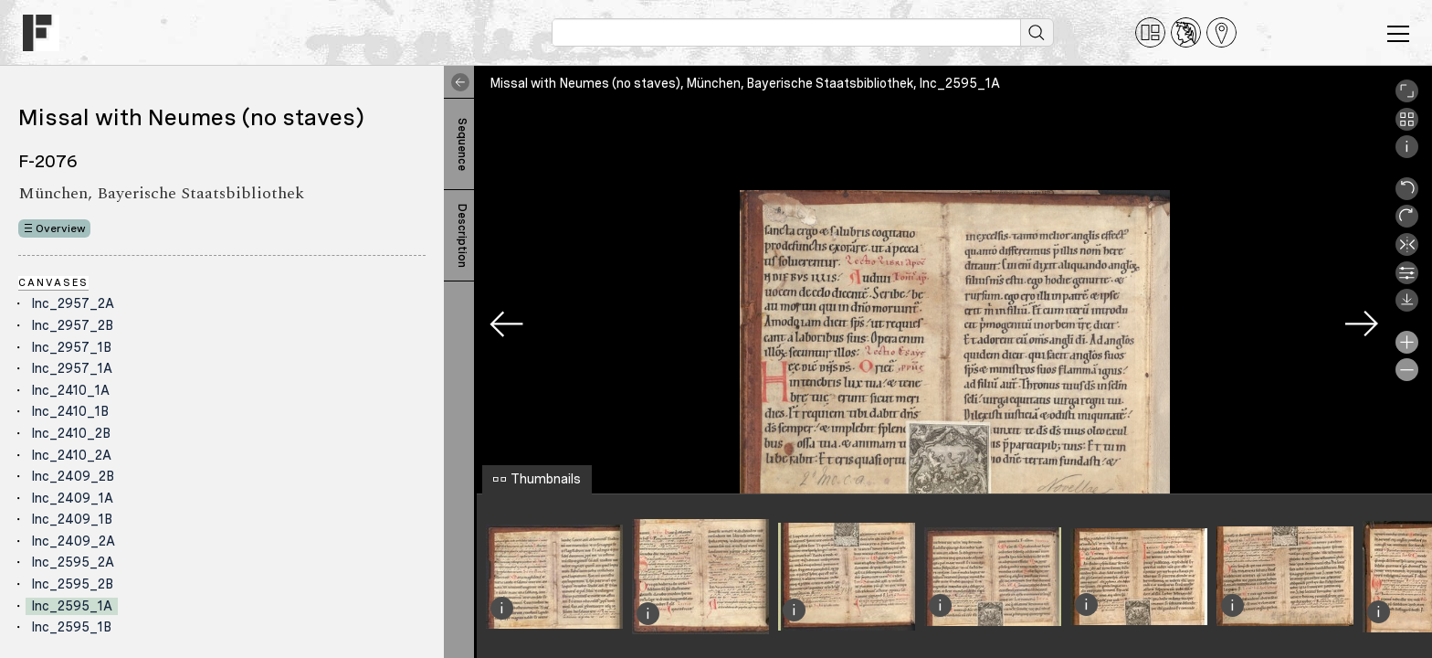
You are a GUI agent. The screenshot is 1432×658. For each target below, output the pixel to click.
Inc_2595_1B (71, 627)
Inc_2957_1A (71, 368)
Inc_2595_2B (72, 584)
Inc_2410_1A (70, 390)
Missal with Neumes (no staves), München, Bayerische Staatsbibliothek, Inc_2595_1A (745, 83)
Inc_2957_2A (72, 303)
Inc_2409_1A (72, 498)
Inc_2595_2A (72, 562)
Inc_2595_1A (71, 606)
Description (462, 236)
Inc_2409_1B (71, 519)
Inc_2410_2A (71, 455)
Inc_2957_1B (71, 347)
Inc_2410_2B (71, 433)
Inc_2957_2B (72, 325)
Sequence (462, 144)
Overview (61, 228)
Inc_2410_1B (70, 411)
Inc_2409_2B (72, 476)
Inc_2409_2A (73, 541)
